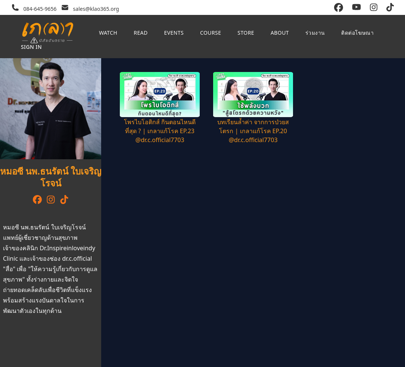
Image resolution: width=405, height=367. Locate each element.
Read (140, 32)
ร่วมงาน (315, 32)
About (280, 32)
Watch (108, 32)
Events (174, 32)
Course (210, 32)
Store (245, 32)
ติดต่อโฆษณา (357, 32)
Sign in (31, 46)
